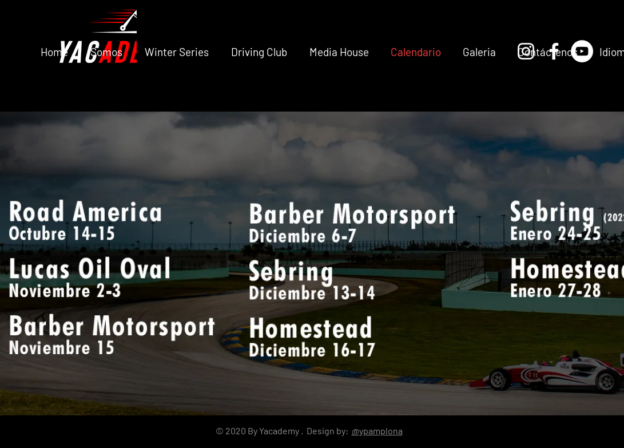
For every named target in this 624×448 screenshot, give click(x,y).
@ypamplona (377, 430)
